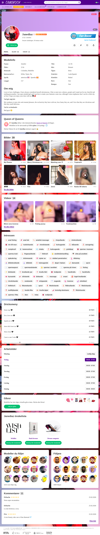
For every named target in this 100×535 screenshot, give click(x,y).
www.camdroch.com (17, 528)
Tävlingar (50, 7)
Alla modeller (7, 7)
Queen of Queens (41, 123)
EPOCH (28, 528)
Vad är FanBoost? (90, 40)
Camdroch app (62, 7)
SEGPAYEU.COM (36, 528)
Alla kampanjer (40, 7)
